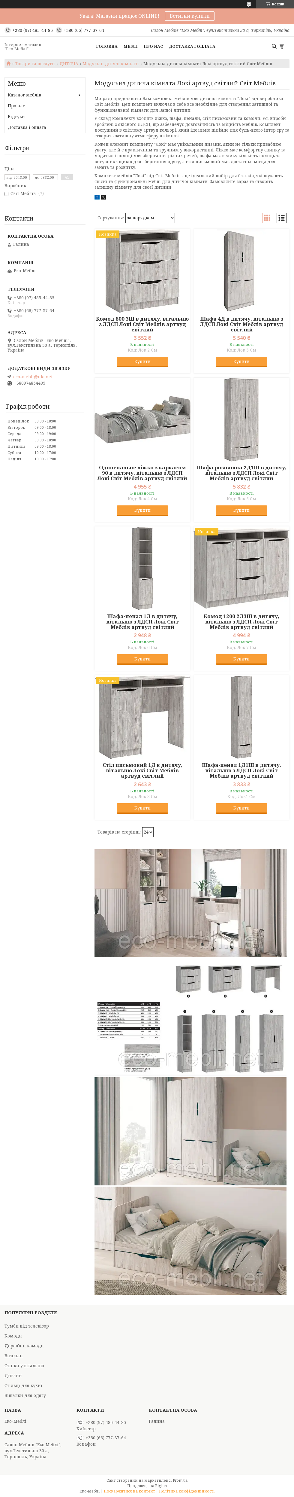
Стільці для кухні (23, 1385)
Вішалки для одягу (25, 1395)
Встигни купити (190, 16)
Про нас (153, 46)
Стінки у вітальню (24, 1365)
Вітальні (13, 1355)
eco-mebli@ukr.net (32, 376)
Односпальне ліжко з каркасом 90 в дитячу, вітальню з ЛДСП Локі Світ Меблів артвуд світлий (142, 473)
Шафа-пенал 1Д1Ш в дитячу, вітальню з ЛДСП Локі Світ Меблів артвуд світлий (241, 770)
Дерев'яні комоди (24, 1346)
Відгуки (16, 116)
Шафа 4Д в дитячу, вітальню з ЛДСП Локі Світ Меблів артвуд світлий (241, 324)
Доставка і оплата (192, 46)
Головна (107, 46)
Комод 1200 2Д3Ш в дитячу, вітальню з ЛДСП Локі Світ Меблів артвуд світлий (241, 622)
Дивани (13, 1375)
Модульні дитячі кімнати (110, 63)
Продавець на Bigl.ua (147, 1485)
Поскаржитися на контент (129, 1491)
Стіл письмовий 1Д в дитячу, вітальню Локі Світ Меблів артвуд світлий (142, 770)
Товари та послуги (35, 63)
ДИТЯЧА (68, 63)
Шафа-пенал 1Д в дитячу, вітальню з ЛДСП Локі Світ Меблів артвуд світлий (142, 622)
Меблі (131, 46)
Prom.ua (180, 1480)
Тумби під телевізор (26, 1326)
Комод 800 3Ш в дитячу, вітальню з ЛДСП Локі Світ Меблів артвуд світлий (142, 324)
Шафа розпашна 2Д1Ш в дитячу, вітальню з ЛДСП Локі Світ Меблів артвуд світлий (241, 473)
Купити (142, 361)
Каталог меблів (24, 95)
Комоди (13, 1336)
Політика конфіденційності (187, 1491)
